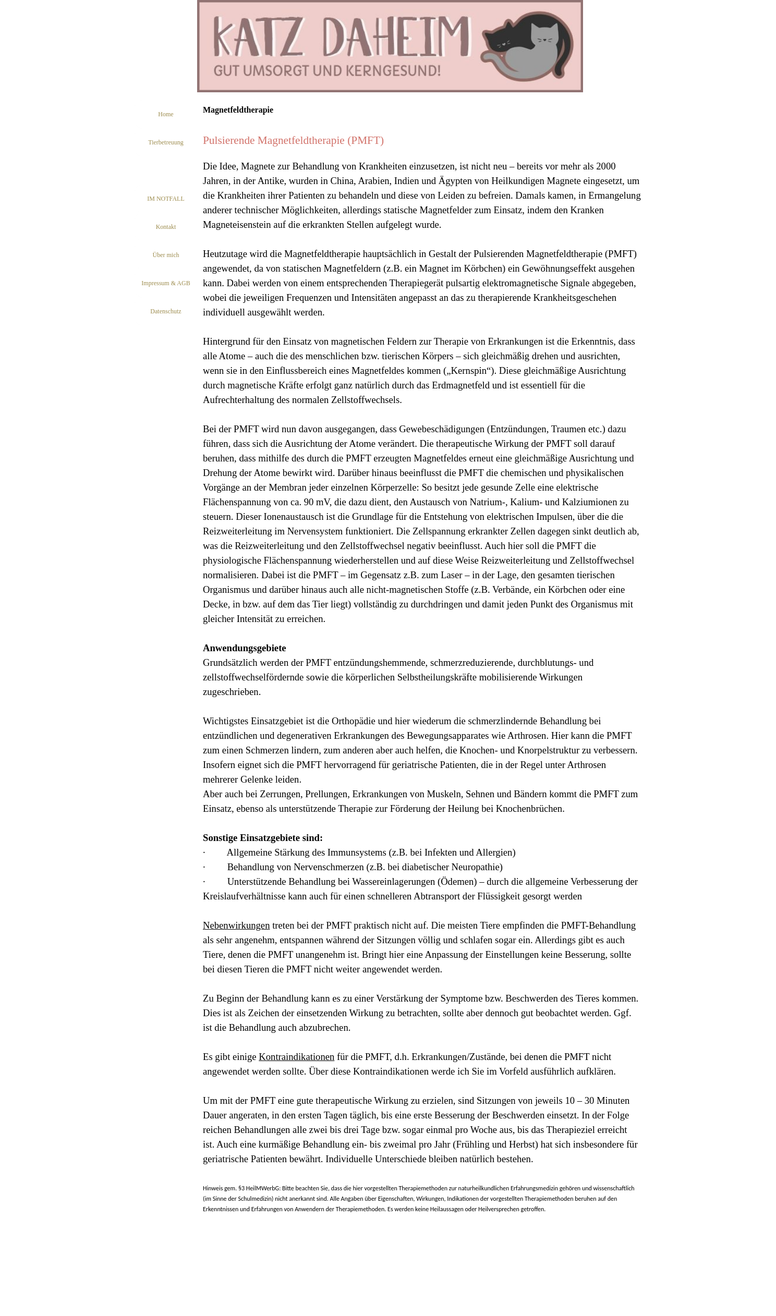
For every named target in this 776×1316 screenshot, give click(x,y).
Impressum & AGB (165, 283)
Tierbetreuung (166, 142)
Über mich (166, 255)
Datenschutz (165, 311)
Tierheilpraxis (166, 170)
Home (165, 114)
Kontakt (166, 226)
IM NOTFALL (165, 198)
